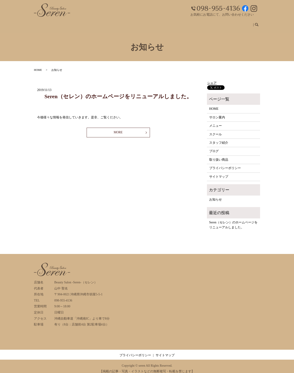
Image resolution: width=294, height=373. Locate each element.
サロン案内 (138, 23)
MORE (118, 128)
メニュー (158, 23)
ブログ (220, 23)
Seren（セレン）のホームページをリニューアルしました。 (118, 92)
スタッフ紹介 (199, 23)
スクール (177, 23)
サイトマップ (218, 172)
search (258, 23)
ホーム (118, 23)
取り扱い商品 (240, 23)
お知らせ (215, 195)
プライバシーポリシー (225, 163)
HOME (38, 65)
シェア (212, 78)
